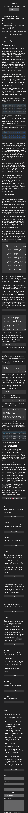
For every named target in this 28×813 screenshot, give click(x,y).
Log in (23, 6)
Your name (6, 775)
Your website (7, 787)
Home (4, 6)
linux (8, 494)
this (19, 221)
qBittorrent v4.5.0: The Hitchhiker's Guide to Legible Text (13, 18)
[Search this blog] (14, 9)
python (15, 494)
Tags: (3, 494)
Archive (19, 6)
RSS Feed (13, 6)
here (9, 32)
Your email (6, 781)
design (5, 494)
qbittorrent (18, 494)
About (8, 6)
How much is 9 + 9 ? (9, 792)
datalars (14, 3)
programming (11, 494)
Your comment (7, 798)
